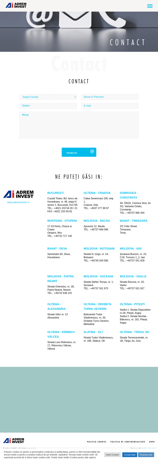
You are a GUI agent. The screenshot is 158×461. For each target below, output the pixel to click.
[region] (79, 404)
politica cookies (97, 447)
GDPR (152, 447)
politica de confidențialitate (128, 447)
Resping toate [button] (146, 455)
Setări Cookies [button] (112, 455)
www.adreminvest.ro (18, 201)
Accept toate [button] (129, 455)
